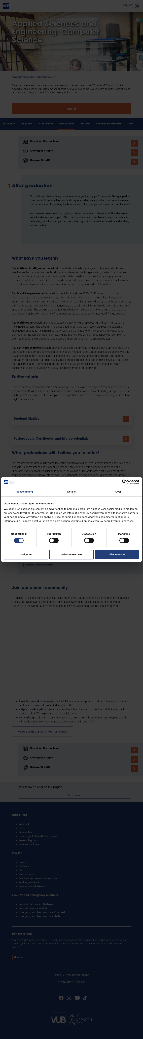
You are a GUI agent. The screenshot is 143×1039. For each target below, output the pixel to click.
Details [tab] (71, 491)
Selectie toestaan (71, 554)
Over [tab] (118, 491)
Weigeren (26, 554)
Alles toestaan (117, 554)
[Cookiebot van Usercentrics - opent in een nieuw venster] (124, 481)
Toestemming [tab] (25, 491)
